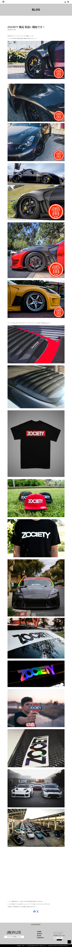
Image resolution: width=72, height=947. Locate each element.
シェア (54, 939)
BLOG (39, 935)
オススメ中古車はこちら (14, 936)
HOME (39, 931)
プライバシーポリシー (58, 933)
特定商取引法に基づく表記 (59, 935)
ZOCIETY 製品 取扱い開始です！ (26, 27)
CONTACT (40, 937)
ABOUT (39, 933)
